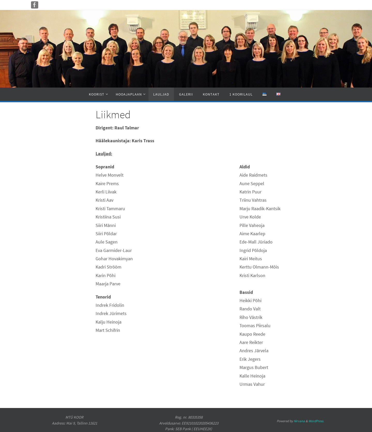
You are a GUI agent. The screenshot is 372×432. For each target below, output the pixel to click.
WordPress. (316, 421)
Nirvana (299, 421)
